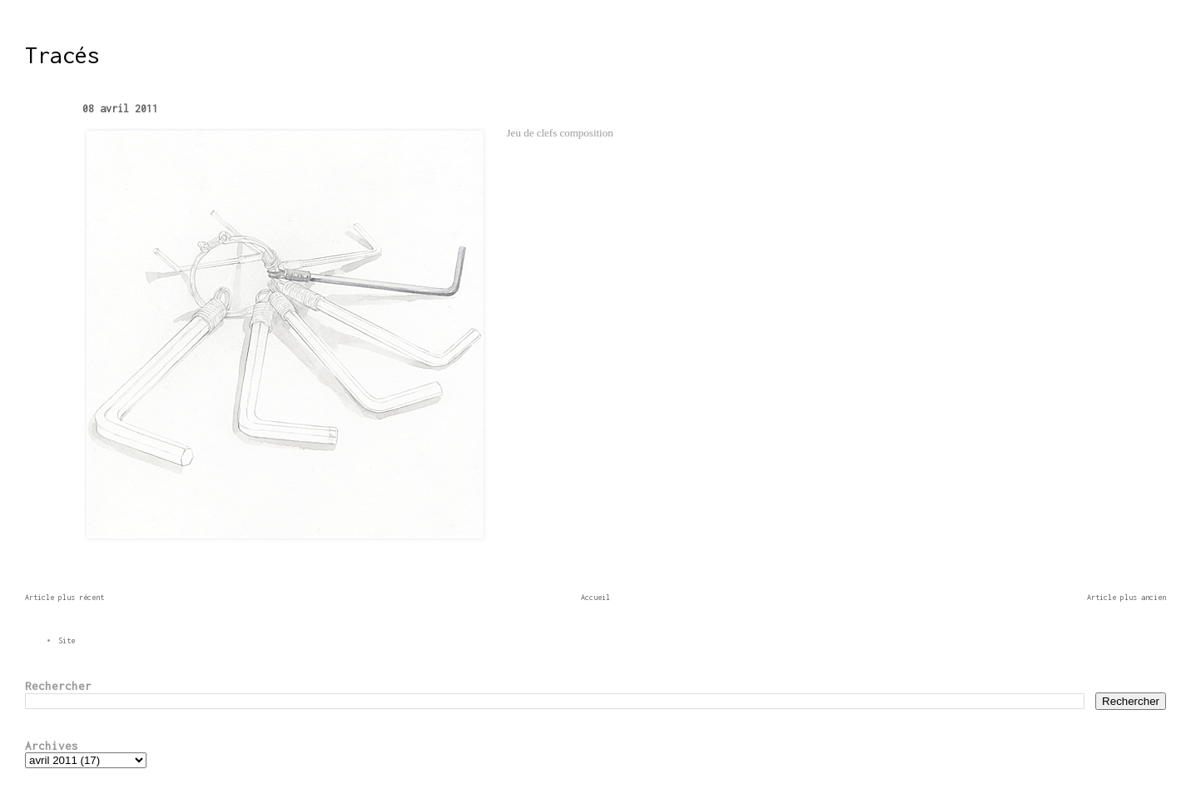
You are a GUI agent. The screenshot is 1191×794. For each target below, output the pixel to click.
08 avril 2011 (120, 108)
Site (66, 640)
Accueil (595, 597)
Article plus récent (64, 597)
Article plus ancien (1126, 597)
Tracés (62, 55)
